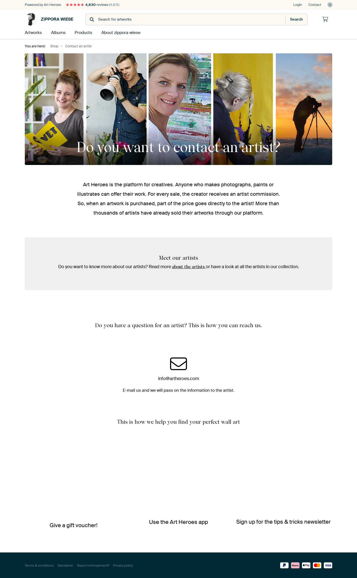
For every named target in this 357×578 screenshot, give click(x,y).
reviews (92, 4)
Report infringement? (93, 565)
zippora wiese (49, 19)
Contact (314, 4)
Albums (58, 32)
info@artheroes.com (178, 378)
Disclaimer (65, 565)
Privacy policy (123, 565)
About (119, 32)
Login (297, 4)
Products (83, 32)
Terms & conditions (39, 565)
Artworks (33, 32)
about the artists (189, 266)
